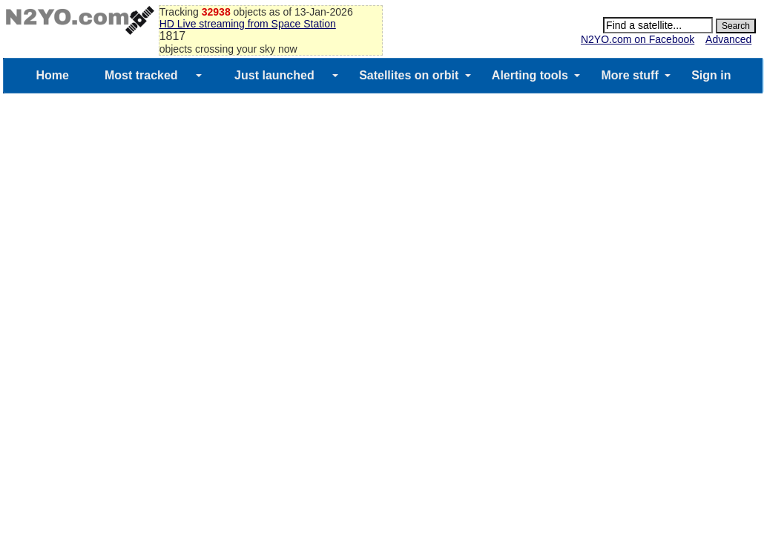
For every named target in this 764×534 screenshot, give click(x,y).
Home (52, 75)
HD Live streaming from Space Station (247, 24)
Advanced (728, 39)
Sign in (711, 75)
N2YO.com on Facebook (637, 39)
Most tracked (141, 75)
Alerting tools (530, 75)
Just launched (274, 75)
